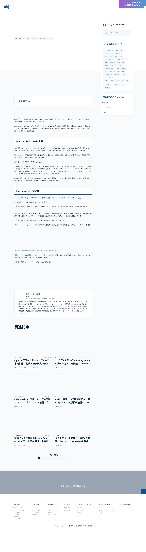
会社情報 (105, 4)
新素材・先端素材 (109, 63)
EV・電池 (107, 50)
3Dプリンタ (107, 86)
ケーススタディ (17, 525)
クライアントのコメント (19, 523)
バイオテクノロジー (46, 38)
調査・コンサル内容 (18, 521)
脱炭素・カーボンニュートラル (113, 66)
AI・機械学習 (20, 38)
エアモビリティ (117, 50)
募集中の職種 (67, 521)
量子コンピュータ (119, 86)
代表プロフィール (52, 523)
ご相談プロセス (17, 529)
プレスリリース (36, 525)
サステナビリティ (120, 72)
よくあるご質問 (17, 532)
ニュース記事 (18, 22)
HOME (4, 13)
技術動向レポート (99, 7)
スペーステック (108, 78)
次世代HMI (121, 63)
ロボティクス (123, 60)
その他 (104, 114)
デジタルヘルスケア (32, 38)
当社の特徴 (16, 527)
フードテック (108, 72)
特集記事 (105, 104)
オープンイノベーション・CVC (113, 56)
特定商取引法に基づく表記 (84, 539)
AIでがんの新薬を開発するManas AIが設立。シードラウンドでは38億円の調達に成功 (45, 13)
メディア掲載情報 (36, 523)
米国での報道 (58, 162)
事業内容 (70, 7)
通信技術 (107, 89)
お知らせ (112, 7)
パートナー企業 (52, 527)
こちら (52, 269)
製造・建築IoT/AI (121, 69)
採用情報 (112, 4)
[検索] (128, 33)
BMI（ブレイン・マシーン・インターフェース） (116, 82)
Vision (49, 521)
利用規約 (71, 539)
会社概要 (50, 525)
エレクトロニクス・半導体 (112, 53)
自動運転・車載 (109, 69)
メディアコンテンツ (83, 7)
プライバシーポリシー (60, 539)
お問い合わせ (125, 518)
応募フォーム (67, 523)
